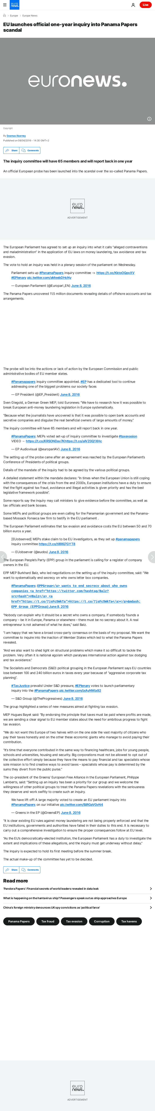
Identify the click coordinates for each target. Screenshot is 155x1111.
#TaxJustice (20, 684)
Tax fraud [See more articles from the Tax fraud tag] (47, 919)
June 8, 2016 (81, 286)
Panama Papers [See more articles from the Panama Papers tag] (19, 919)
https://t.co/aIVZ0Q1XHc (83, 441)
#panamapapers (128, 539)
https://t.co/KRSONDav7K (45, 441)
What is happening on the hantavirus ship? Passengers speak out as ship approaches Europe (65, 896)
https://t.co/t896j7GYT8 (57, 544)
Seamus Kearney (16, 135)
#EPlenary (18, 278)
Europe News (29, 15)
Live (146, 4)
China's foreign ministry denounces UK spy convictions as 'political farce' (51, 905)
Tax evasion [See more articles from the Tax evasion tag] (74, 919)
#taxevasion (128, 436)
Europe (14, 15)
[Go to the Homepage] (14, 5)
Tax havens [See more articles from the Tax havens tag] (129, 919)
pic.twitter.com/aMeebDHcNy (49, 278)
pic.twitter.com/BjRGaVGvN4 (81, 803)
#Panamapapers (23, 382)
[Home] (4, 15)
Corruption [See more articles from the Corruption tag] (102, 919)
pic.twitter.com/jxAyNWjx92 (80, 688)
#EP (83, 382)
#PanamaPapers (51, 273)
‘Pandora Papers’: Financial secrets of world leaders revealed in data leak (50, 886)
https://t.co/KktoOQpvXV (115, 273)
